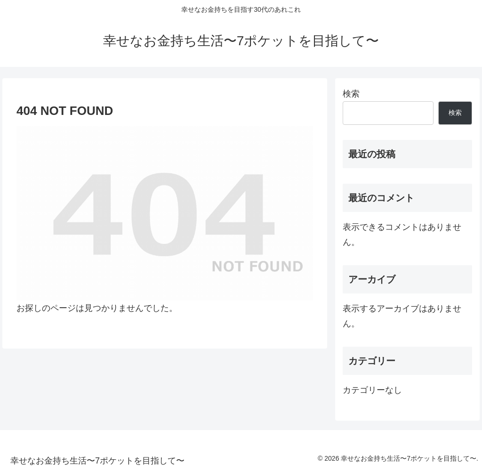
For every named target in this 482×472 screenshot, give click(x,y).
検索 (351, 93)
